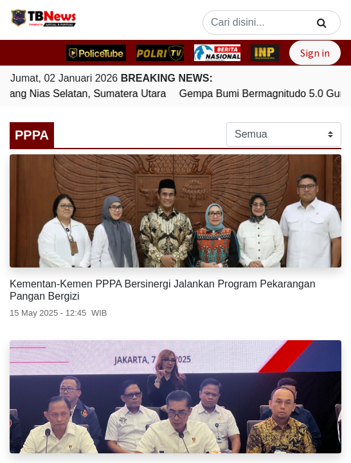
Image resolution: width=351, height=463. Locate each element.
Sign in (315, 52)
